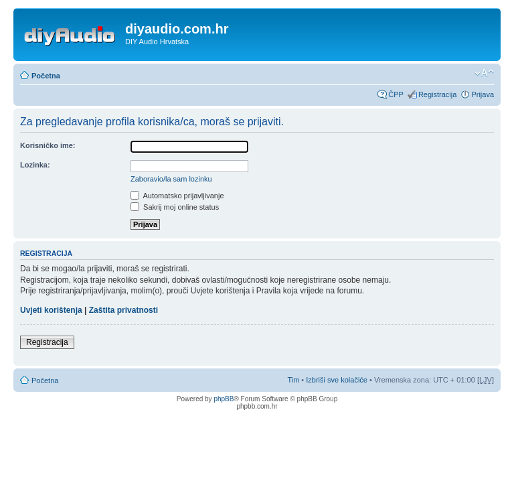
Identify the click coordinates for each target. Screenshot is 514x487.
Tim (293, 380)
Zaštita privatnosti (123, 310)
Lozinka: (35, 165)
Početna (45, 76)
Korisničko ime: (48, 145)
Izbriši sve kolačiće (336, 380)
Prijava (482, 94)
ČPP (396, 94)
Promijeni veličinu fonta (484, 73)
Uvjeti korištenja (51, 310)
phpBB (223, 399)
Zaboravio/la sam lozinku (171, 179)
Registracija (437, 94)
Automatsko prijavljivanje (177, 196)
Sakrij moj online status (175, 207)
